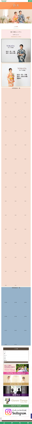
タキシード (5, 355)
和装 (4, 353)
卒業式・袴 (5, 360)
